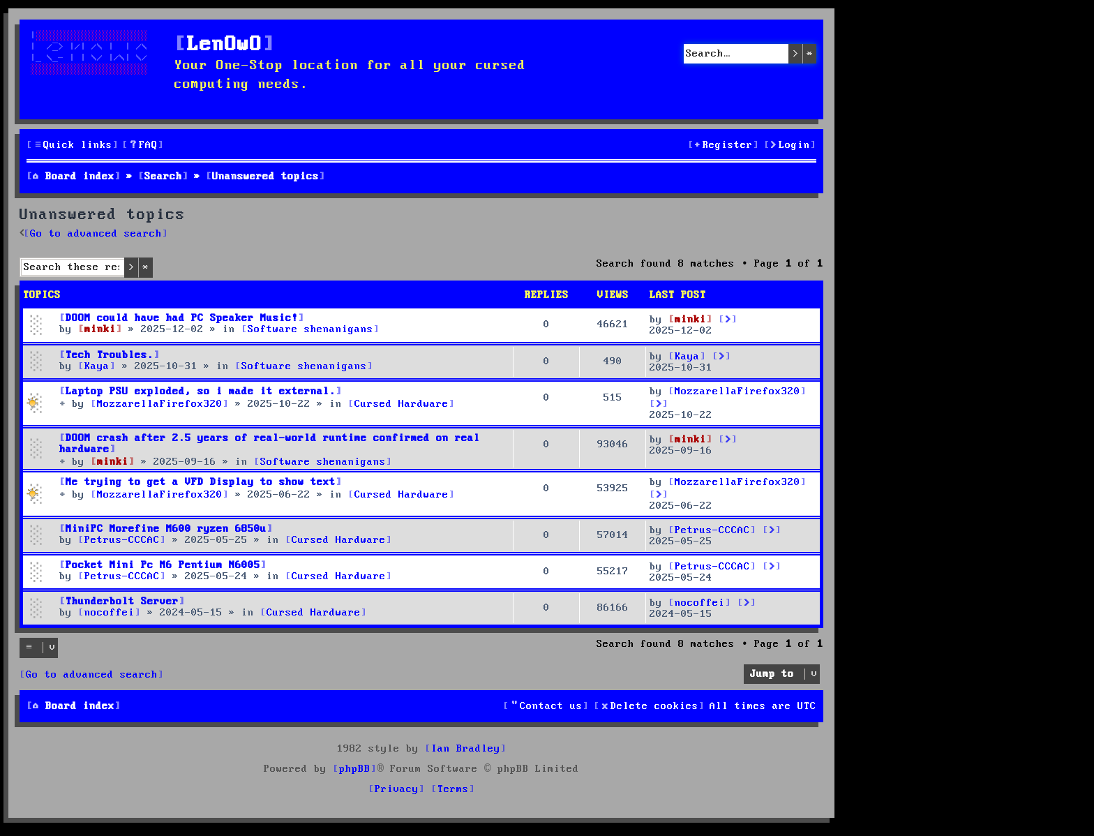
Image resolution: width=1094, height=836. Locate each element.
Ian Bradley (465, 748)
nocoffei (700, 603)
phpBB (354, 769)
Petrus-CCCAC (712, 530)
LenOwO (224, 45)
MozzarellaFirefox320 (737, 391)
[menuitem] (143, 145)
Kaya (687, 356)
